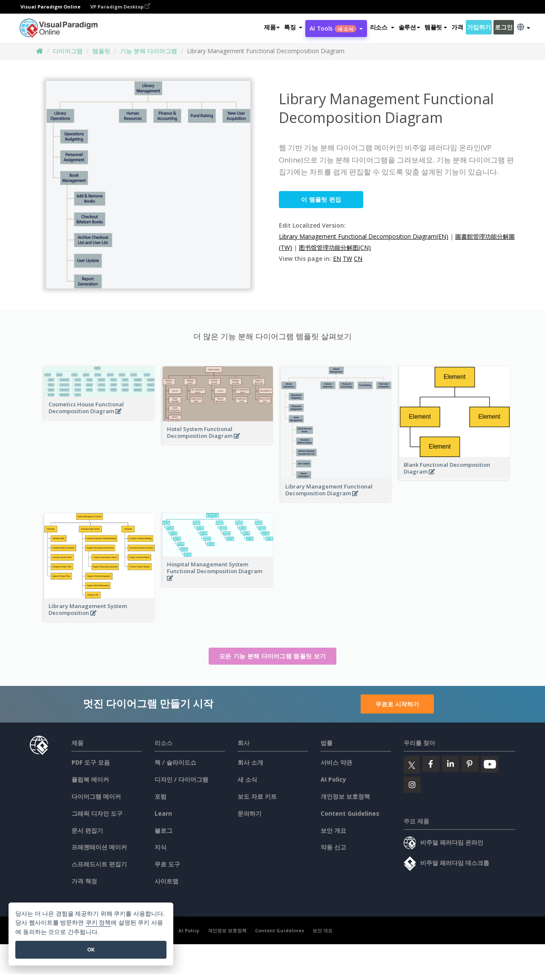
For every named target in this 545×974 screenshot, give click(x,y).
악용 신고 (333, 847)
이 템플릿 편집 (321, 199)
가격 (457, 27)
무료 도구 (167, 864)
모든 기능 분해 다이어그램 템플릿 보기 (272, 656)
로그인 (503, 27)
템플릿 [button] (436, 27)
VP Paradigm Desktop (120, 6)
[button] (293, 27)
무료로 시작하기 (397, 704)
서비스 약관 (336, 762)
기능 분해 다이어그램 (148, 51)
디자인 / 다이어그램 (181, 779)
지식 (160, 847)
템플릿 (101, 51)
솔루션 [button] (409, 27)
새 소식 (247, 779)
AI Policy (333, 779)
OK (91, 949)
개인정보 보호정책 (345, 796)
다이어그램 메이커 (96, 796)
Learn (163, 813)
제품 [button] (272, 27)
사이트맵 (166, 881)
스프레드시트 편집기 (99, 864)
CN (358, 258)
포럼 (160, 796)
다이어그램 (68, 51)
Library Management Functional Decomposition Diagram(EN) (363, 236)
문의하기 (249, 813)
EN (337, 258)
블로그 (163, 830)
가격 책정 (84, 881)
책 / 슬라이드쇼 (175, 762)
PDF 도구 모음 (91, 762)
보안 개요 (333, 830)
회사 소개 (250, 762)
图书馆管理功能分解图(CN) (335, 247)
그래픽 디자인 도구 (97, 813)
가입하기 (478, 27)
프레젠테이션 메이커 (99, 847)
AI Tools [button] (336, 28)
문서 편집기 (87, 830)
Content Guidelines (350, 813)
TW (347, 258)
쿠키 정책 (98, 922)
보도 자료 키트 (257, 796)
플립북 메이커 (90, 779)
